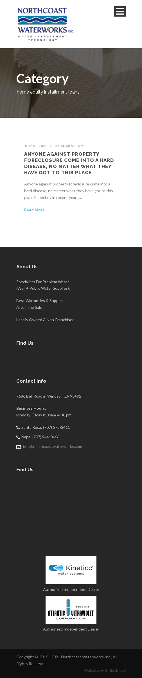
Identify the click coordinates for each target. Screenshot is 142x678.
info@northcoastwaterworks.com (52, 446)
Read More (34, 209)
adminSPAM (72, 146)
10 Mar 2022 (36, 146)
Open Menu (120, 11)
